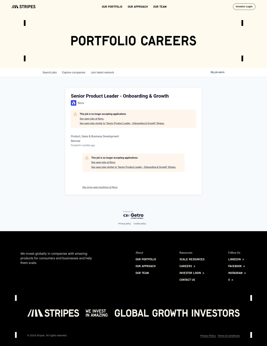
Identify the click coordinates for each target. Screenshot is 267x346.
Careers (187, 266)
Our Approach (138, 6)
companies (73, 72)
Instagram (237, 273)
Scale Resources (192, 259)
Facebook (236, 266)
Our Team (160, 6)
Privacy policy (124, 223)
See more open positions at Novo (99, 187)
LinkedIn (236, 259)
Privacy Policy (208, 336)
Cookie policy (140, 223)
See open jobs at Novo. (92, 118)
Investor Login (245, 6)
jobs (50, 72)
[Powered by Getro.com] (133, 215)
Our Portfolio (112, 6)
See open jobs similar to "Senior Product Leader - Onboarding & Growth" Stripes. (122, 123)
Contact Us (187, 279)
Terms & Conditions (229, 336)
